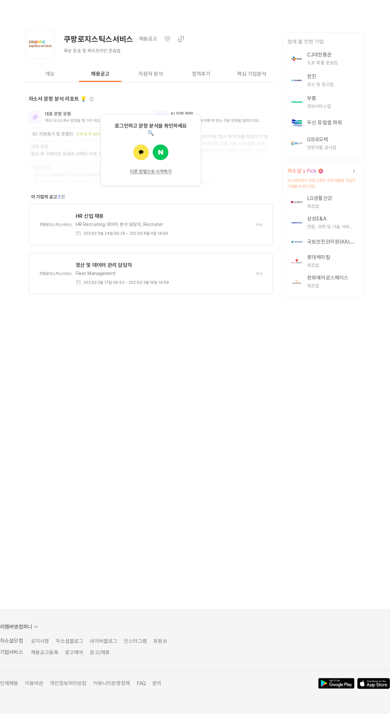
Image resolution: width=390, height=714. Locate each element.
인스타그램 (135, 641)
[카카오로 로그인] (141, 152)
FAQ (141, 683)
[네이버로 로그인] (160, 152)
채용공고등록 (44, 652)
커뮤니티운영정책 (111, 683)
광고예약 (74, 652)
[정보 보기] (92, 99)
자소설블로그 (69, 641)
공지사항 (40, 641)
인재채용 (9, 683)
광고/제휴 (100, 652)
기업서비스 (11, 652)
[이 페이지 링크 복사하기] (181, 38)
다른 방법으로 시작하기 (151, 171)
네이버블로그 (103, 641)
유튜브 (160, 641)
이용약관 (34, 683)
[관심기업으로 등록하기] (167, 38)
